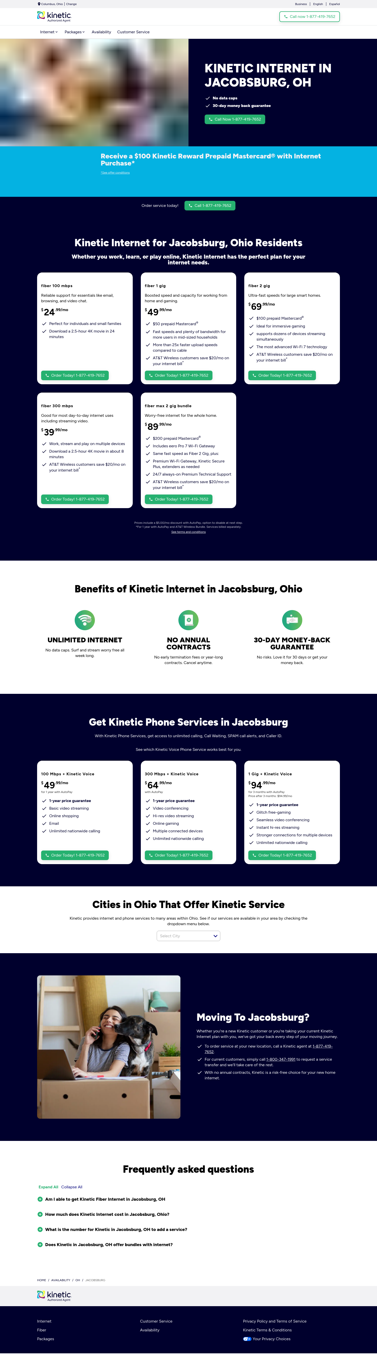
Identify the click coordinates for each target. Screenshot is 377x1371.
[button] (215, 936)
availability (60, 1280)
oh (77, 1280)
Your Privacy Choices (266, 1338)
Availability (149, 1330)
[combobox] (183, 936)
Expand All (48, 1187)
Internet (44, 1321)
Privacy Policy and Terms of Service (275, 1321)
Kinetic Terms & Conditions (267, 1330)
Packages (45, 1338)
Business (301, 4)
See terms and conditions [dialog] (188, 532)
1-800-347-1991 (280, 1059)
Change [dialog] (71, 4)
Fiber (41, 1330)
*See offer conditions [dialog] (115, 172)
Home (41, 1280)
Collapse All (72, 1187)
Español (334, 4)
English (318, 4)
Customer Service (156, 1321)
